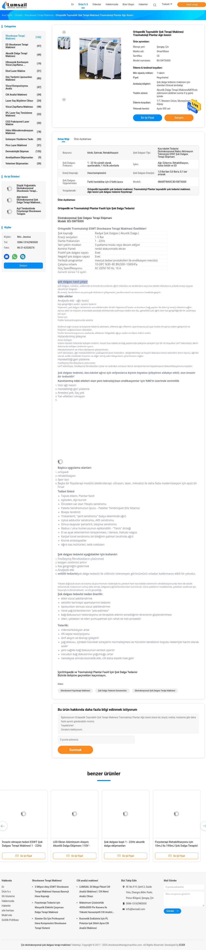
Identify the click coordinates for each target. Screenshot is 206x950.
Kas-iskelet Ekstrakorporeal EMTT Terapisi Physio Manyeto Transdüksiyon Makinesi (76, 845)
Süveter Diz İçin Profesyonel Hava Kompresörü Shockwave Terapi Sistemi (50, 923)
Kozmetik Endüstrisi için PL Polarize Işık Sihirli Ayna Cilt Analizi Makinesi (94, 923)
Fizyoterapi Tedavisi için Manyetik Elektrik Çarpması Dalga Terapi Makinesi (49, 907)
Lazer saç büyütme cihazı (23, 100)
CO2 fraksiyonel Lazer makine (23, 123)
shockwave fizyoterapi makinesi (75, 690)
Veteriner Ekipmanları (23, 163)
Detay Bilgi (63, 139)
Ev (3, 886)
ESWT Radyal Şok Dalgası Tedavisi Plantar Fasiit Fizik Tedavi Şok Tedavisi (127, 845)
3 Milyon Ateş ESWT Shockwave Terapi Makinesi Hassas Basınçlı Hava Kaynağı (52, 891)
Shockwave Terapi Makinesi (23, 37)
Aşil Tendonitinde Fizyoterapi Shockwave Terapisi (29, 211)
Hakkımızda (8, 901)
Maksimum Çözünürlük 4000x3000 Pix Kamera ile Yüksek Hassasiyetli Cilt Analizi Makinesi (95, 908)
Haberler (6, 905)
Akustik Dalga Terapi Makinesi (23, 54)
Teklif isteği (192, 4)
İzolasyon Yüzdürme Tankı (23, 139)
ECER (182, 945)
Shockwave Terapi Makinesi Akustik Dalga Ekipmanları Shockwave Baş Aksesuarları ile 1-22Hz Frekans (26, 845)
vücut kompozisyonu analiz (23, 87)
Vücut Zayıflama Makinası (23, 106)
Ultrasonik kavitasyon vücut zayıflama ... (23, 63)
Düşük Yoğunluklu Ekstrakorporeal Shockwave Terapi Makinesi (26, 188)
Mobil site (7, 915)
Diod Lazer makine (23, 71)
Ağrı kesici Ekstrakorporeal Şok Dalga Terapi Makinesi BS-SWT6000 (28, 200)
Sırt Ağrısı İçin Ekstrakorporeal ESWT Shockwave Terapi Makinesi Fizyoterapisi (178, 845)
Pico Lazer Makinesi (23, 145)
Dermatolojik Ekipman (23, 151)
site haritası (8, 910)
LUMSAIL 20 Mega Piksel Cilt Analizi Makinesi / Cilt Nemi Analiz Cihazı (94, 891)
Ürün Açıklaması (82, 139)
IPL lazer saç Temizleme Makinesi (23, 114)
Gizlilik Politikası (10, 920)
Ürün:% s (6, 891)
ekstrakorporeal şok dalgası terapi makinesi (155, 690)
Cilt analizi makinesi (23, 94)
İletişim (23, 265)
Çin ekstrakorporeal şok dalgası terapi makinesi (46, 945)
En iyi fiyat (147, 117)
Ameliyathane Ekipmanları (23, 157)
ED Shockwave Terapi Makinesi (23, 46)
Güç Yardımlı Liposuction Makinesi (23, 78)
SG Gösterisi (8, 896)
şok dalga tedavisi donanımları (112, 690)
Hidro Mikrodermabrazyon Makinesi (23, 131)
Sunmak (75, 750)
